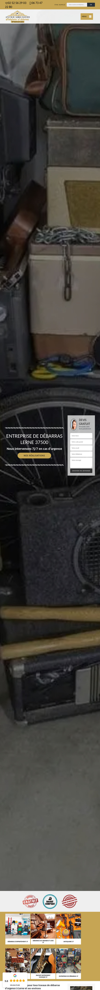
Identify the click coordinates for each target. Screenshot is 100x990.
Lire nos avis (15, 985)
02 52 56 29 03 (15, 3)
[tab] (50, 495)
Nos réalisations (34, 455)
